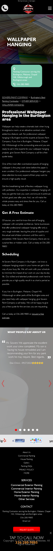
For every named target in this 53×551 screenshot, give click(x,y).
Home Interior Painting (26, 495)
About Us (26, 452)
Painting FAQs (26, 466)
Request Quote (26, 530)
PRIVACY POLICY (26, 469)
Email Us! (26, 521)
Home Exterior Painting (26, 492)
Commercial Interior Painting (26, 488)
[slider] (37, 363)
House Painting (26, 459)
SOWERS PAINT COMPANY (15, 97)
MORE (26, 473)
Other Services (26, 499)
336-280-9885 (23, 84)
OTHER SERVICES (30, 101)
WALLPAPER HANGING (13, 105)
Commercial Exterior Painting (26, 485)
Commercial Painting (26, 456)
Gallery (26, 462)
